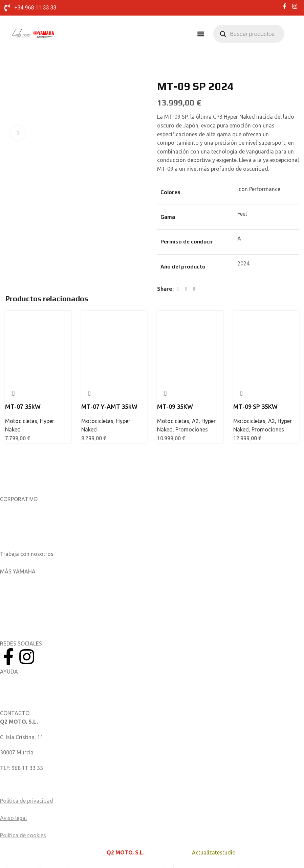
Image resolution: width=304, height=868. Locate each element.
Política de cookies (23, 836)
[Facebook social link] (178, 289)
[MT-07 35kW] (38, 329)
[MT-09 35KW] (190, 329)
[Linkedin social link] (194, 289)
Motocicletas (21, 421)
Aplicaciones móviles (25, 581)
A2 (195, 421)
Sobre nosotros (19, 508)
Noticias (10, 524)
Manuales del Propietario (30, 681)
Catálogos (12, 539)
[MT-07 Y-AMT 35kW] (114, 329)
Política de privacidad (26, 801)
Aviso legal (13, 819)
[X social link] (186, 289)
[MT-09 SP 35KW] (266, 329)
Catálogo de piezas (23, 696)
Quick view (13, 393)
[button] (201, 34)
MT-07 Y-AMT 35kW (109, 406)
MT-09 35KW (175, 406)
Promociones (191, 430)
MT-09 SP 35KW (255, 406)
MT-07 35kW (23, 406)
